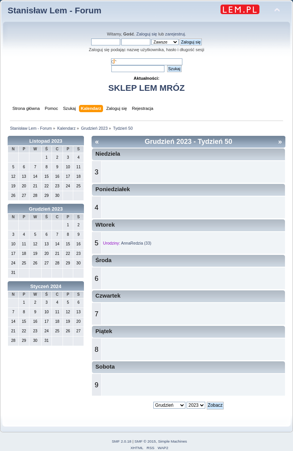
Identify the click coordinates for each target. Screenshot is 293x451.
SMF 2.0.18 (122, 441)
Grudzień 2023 (46, 209)
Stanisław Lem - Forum (54, 10)
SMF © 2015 (145, 441)
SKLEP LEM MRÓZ (146, 88)
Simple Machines (172, 441)
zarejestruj (175, 34)
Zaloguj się (146, 34)
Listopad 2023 (46, 141)
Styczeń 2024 (45, 286)
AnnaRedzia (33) (136, 243)
